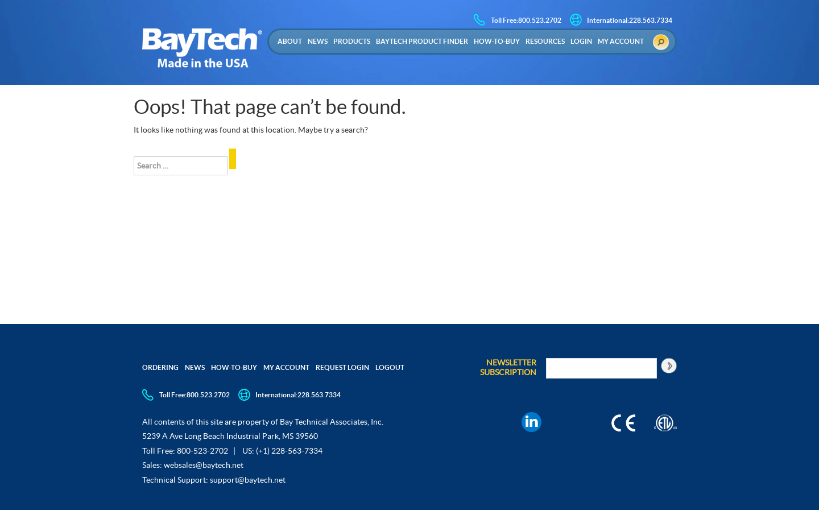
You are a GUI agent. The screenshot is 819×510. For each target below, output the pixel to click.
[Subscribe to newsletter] (668, 365)
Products (351, 41)
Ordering (160, 367)
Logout (389, 367)
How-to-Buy (497, 41)
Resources (545, 41)
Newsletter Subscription (508, 367)
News (318, 41)
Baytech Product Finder (422, 41)
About (290, 41)
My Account (621, 41)
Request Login (342, 367)
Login (581, 41)
